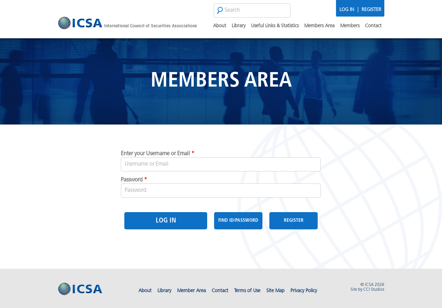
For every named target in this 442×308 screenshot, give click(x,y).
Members (349, 26)
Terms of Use (247, 291)
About (219, 26)
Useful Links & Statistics (275, 26)
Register (371, 9)
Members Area (319, 26)
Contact (373, 26)
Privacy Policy (303, 291)
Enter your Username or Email (157, 154)
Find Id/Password (238, 220)
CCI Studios (373, 290)
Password (134, 180)
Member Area (191, 291)
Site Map (275, 291)
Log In (346, 9)
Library (239, 26)
